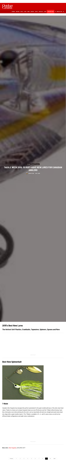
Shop (45, 11)
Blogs (36, 11)
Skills (21, 11)
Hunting (17, 11)
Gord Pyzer (31, 173)
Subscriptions (50, 11)
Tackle (37, 164)
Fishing (13, 11)
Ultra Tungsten (12, 448)
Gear (25, 11)
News (28, 11)
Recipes (32, 11)
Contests (41, 11)
